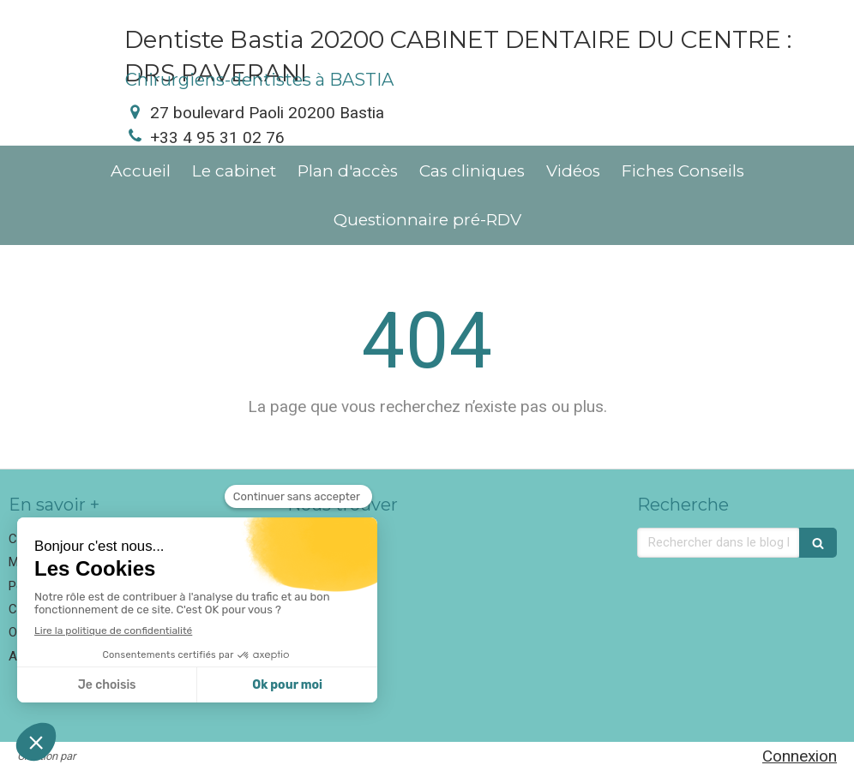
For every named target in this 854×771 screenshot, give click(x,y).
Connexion (799, 756)
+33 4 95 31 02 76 (217, 137)
